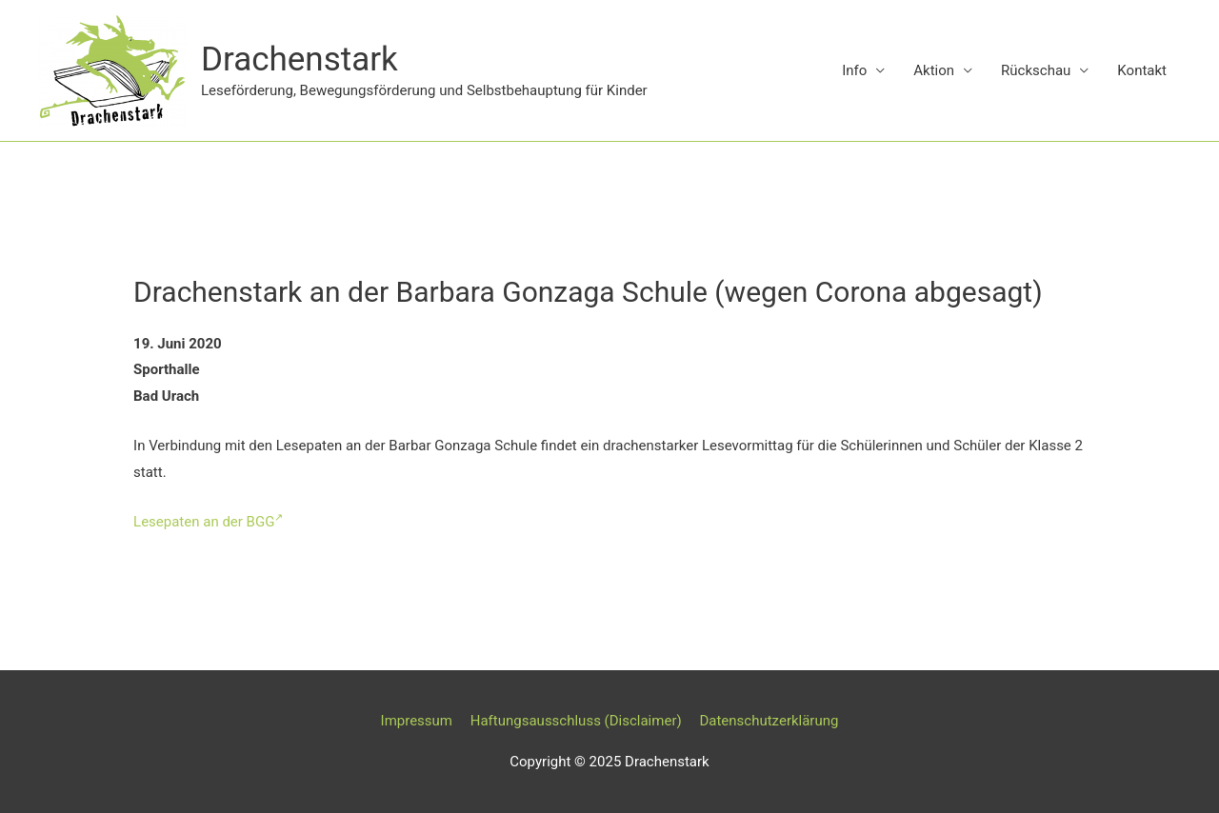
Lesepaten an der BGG (208, 521)
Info (854, 70)
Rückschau (1035, 70)
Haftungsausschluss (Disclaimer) (576, 720)
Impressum (416, 720)
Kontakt (1142, 70)
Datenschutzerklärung (768, 720)
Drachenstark (299, 59)
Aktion (933, 70)
